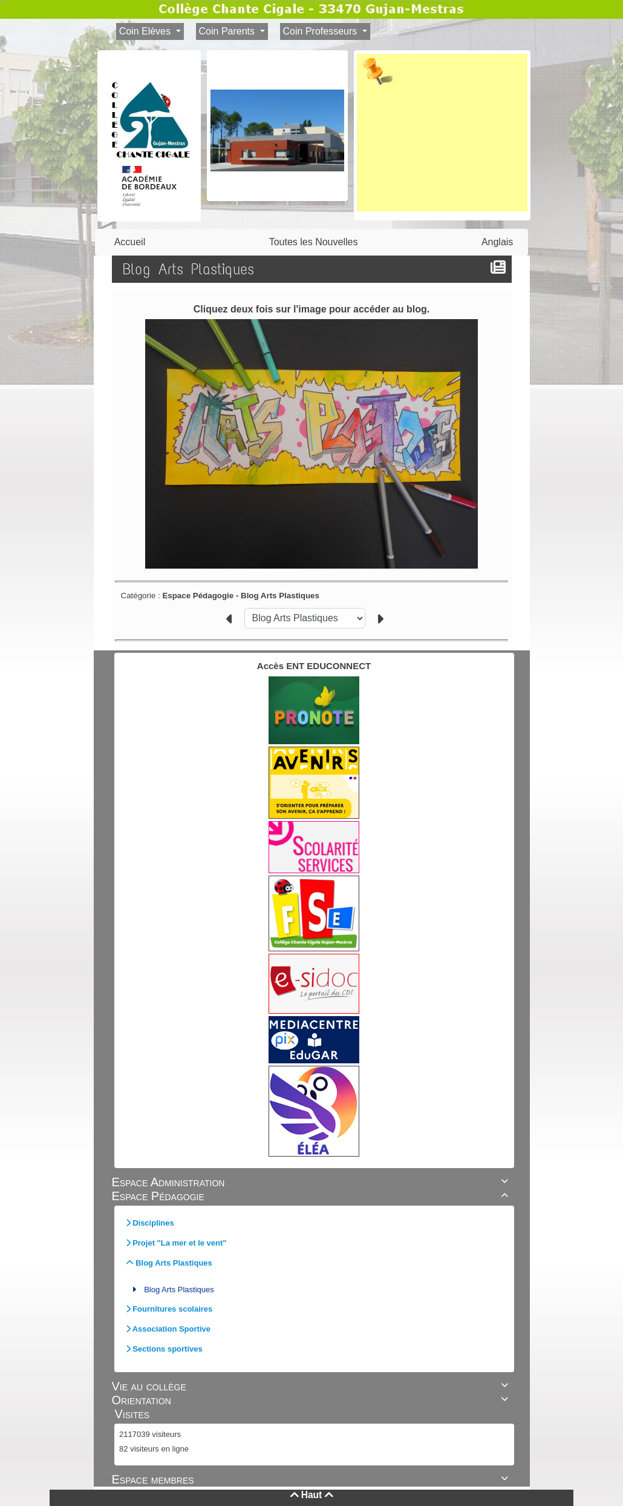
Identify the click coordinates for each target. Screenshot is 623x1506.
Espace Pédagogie (312, 1196)
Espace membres (312, 1479)
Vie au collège (312, 1386)
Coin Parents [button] (228, 31)
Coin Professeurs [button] (321, 31)
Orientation (312, 1400)
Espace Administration (312, 1182)
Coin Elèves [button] (146, 31)
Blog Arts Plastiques (179, 1289)
